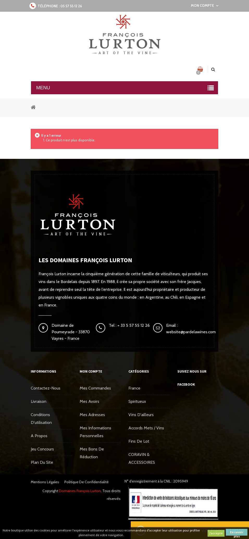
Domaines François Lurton (80, 490)
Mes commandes (95, 388)
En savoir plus (236, 533)
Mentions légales (45, 482)
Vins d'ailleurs (141, 414)
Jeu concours (42, 449)
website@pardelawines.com (191, 331)
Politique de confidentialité (86, 482)
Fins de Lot (138, 441)
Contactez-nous (45, 388)
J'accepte (216, 533)
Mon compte (91, 371)
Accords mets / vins (146, 427)
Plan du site (42, 462)
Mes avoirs (89, 401)
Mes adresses (92, 414)
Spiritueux (137, 401)
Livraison (38, 401)
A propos (39, 435)
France (134, 388)
